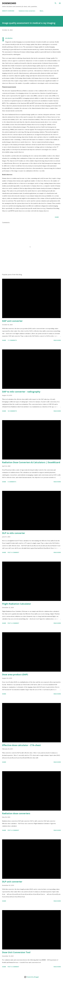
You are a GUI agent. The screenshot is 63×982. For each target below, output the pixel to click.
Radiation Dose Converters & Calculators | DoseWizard (31, 462)
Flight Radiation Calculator (16, 603)
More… (42, 11)
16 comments (12, 411)
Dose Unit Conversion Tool (16, 952)
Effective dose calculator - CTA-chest (21, 745)
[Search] (55, 3)
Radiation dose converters (27, 11)
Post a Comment (13, 552)
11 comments (12, 340)
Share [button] (57, 217)
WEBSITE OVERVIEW (8, 11)
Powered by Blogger (31, 977)
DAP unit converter (12, 320)
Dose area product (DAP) (15, 674)
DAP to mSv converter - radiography (21, 391)
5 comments (12, 482)
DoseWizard (9, 3)
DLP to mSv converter (13, 533)
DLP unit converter (12, 881)
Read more (57, 340)
